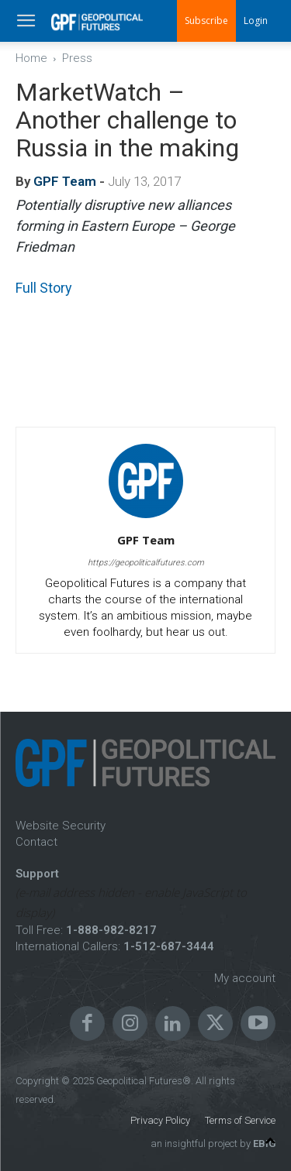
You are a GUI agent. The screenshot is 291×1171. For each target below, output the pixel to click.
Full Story (44, 288)
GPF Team (64, 181)
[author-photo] (146, 518)
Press (77, 58)
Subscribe (206, 20)
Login (256, 20)
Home (31, 58)
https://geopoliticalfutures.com (146, 563)
